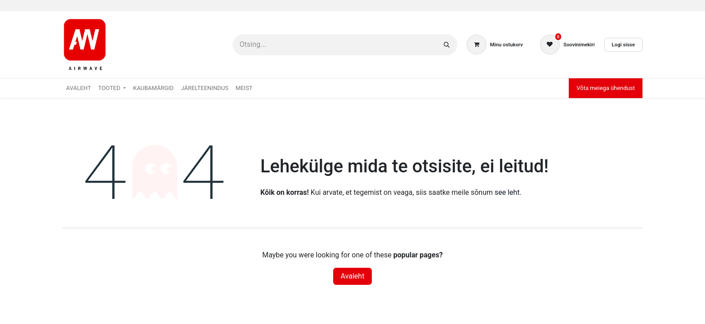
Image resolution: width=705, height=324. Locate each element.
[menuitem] (78, 88)
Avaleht (353, 276)
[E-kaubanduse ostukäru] (495, 45)
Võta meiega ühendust (605, 88)
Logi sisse (623, 44)
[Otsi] (446, 44)
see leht (507, 192)
